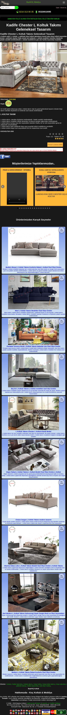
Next (64, 186)
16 (49, 208)
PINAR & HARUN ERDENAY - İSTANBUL (17, 170)
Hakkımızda (31, 703)
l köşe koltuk (37, 684)
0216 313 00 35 (25, 12)
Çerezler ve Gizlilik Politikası (51, 703)
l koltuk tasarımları (33, 686)
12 (41, 208)
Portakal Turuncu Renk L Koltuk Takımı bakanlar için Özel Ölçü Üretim (33, 346)
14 (45, 208)
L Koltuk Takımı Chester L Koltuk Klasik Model (33, 431)
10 (36, 208)
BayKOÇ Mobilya (33, 2)
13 (43, 208)
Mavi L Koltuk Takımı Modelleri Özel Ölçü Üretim (33, 311)
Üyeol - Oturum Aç (61, 7)
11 (38, 208)
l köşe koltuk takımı (48, 684)
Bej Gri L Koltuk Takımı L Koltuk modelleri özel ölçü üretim (33, 389)
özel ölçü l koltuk (45, 686)
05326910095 (43, 12)
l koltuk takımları (17, 684)
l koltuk (8, 684)
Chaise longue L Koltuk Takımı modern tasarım (33, 520)
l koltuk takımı (27, 684)
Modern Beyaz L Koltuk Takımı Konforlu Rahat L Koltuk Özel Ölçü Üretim (33, 267)
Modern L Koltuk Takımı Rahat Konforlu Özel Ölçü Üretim (33, 672)
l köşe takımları (61, 684)
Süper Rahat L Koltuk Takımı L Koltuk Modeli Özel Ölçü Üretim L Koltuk (33, 472)
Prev (2, 186)
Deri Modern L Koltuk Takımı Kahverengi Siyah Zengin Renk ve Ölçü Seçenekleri (33, 613)
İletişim (38, 703)
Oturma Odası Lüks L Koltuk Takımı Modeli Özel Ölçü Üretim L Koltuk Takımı (33, 566)
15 (47, 208)
